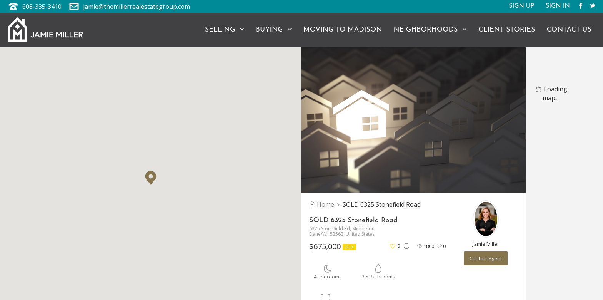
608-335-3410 (42, 6)
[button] (151, 178)
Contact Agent (486, 258)
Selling (224, 30)
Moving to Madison (342, 30)
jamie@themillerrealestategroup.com (136, 6)
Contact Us (568, 30)
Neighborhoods (430, 30)
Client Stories (506, 30)
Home (321, 204)
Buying (274, 30)
